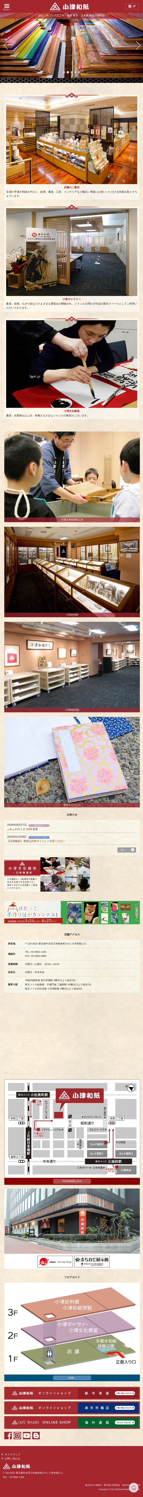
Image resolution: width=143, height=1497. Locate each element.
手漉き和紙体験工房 (72, 519)
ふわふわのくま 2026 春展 (22, 829)
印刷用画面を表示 (72, 1181)
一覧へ (122, 850)
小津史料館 (72, 615)
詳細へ (72, 1378)
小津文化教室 (72, 410)
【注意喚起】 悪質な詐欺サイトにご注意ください (36, 841)
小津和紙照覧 (72, 710)
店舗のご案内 (72, 187)
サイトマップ (12, 1454)
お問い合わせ (12, 1458)
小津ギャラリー (72, 299)
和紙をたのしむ (72, 805)
